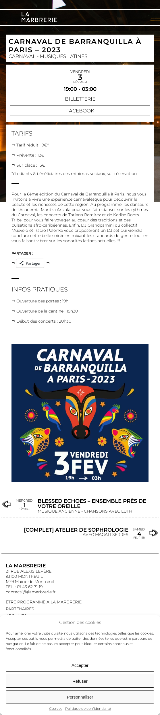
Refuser (80, 681)
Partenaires (20, 608)
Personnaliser (80, 697)
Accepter (80, 665)
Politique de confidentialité (88, 708)
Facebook (80, 111)
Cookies (55, 708)
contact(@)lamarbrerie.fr (31, 591)
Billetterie (80, 99)
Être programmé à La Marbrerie (44, 602)
